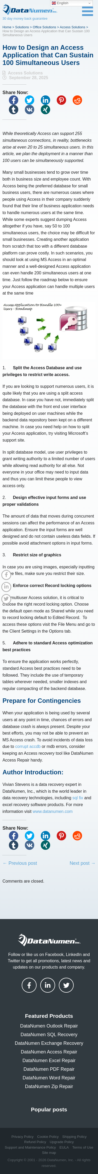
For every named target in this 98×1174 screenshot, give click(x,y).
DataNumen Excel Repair (49, 1060)
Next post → (83, 863)
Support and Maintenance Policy (30, 1147)
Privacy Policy (22, 1137)
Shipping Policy (74, 1137)
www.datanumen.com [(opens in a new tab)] (53, 811)
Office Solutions (44, 27)
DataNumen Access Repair (49, 1052)
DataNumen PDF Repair (49, 1069)
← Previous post (19, 863)
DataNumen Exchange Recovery (49, 1043)
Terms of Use (82, 1147)
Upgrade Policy (62, 1142)
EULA (64, 1147)
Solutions (22, 27)
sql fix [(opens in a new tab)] (77, 798)
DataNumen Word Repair (49, 1077)
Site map (49, 1153)
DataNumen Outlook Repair (49, 1026)
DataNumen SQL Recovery (49, 1034)
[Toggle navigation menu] (87, 11)
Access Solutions (72, 27)
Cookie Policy (48, 1137)
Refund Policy (35, 1142)
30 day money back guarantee (24, 18)
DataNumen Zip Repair (49, 1086)
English (60, 3)
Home (6, 27)
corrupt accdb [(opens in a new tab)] (28, 746)
